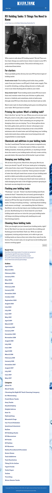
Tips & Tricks (9, 467)
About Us (8, 385)
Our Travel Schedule (12, 423)
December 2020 (10, 293)
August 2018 (9, 341)
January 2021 (9, 290)
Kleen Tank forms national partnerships (16, 259)
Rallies (7, 429)
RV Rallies (8, 443)
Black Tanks (20, 23)
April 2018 (8, 351)
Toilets (7, 473)
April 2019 (8, 320)
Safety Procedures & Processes (16, 450)
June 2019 (8, 314)
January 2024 (9, 276)
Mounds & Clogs (11, 419)
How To (33, 23)
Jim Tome (8, 23)
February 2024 (10, 273)
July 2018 (8, 344)
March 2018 (9, 354)
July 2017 (8, 371)
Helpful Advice (10, 409)
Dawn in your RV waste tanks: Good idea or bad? (18, 255)
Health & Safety (10, 406)
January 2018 (9, 361)
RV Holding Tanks (11, 433)
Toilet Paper (9, 470)
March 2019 (9, 324)
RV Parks (8, 439)
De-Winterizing (10, 395)
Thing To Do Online (12, 463)
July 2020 (8, 307)
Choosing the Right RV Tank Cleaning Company (22, 392)
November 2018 (10, 337)
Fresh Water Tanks (12, 399)
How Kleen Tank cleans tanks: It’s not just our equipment (20, 252)
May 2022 (8, 280)
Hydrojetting (9, 416)
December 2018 (10, 334)
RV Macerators (10, 436)
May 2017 (8, 378)
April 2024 (8, 266)
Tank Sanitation (11, 460)
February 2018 (10, 358)
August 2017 (9, 368)
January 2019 (9, 331)
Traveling (8, 477)
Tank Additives (10, 456)
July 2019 (8, 310)
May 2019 (8, 317)
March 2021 (9, 283)
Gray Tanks (27, 23)
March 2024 (9, 270)
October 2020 (9, 297)
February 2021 (10, 287)
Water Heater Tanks (12, 480)
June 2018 (8, 347)
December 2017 (10, 364)
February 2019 (10, 327)
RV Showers (9, 446)
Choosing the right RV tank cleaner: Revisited (17, 254)
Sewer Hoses (9, 453)
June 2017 (8, 375)
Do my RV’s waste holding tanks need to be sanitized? (19, 257)
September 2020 (10, 300)
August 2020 (9, 304)
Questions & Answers (12, 426)
